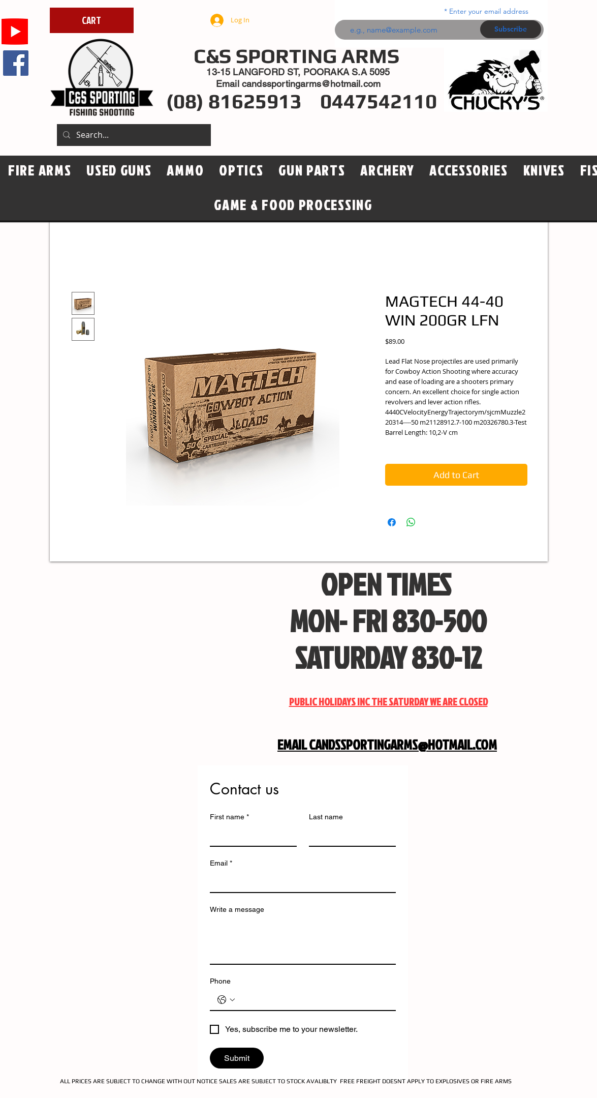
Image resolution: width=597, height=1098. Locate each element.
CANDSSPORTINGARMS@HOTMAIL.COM (403, 744)
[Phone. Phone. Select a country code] (226, 1000)
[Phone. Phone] (313, 1000)
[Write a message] (303, 941)
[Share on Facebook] (392, 522)
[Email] (300, 882)
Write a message (237, 909)
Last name (326, 817)
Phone (220, 981)
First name (229, 817)
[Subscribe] (510, 29)
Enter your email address (488, 11)
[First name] (250, 835)
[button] (241, 171)
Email (221, 863)
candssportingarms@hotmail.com (311, 83)
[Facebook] (15, 63)
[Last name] (349, 835)
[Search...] (133, 135)
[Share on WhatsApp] (411, 522)
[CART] (92, 20)
